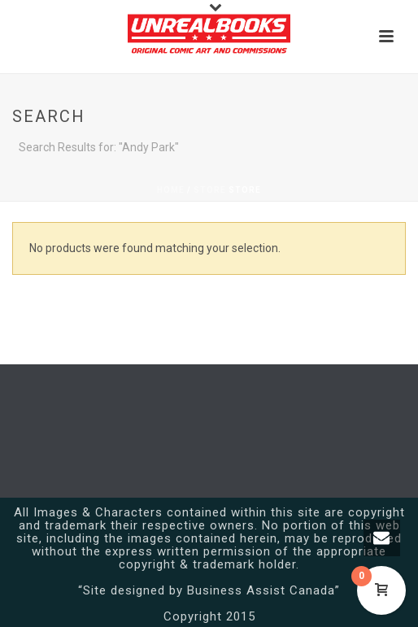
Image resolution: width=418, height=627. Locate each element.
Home (171, 189)
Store (210, 189)
